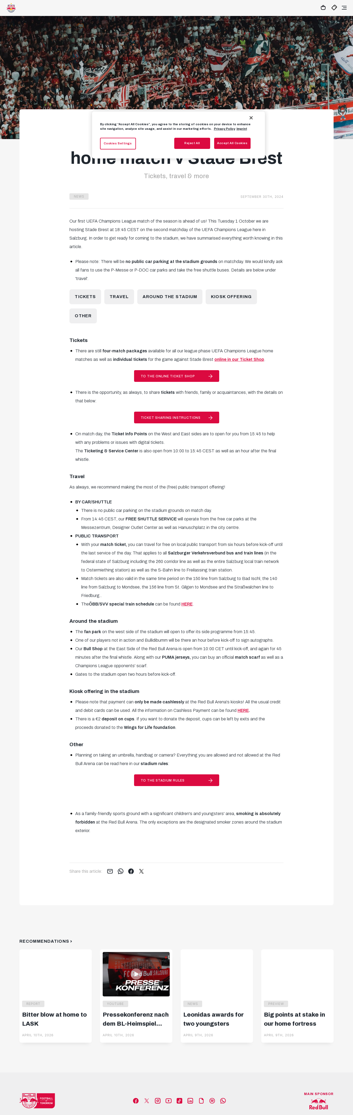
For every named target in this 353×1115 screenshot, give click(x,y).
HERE (243, 710)
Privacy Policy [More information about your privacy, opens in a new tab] (224, 128)
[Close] (251, 118)
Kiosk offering (231, 296)
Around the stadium (170, 296)
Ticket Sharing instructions (171, 418)
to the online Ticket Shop (168, 376)
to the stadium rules (163, 780)
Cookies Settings (118, 143)
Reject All (192, 143)
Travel (119, 296)
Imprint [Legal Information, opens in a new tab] (241, 128)
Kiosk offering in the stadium (104, 691)
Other (83, 316)
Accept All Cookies (232, 143)
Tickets (85, 296)
